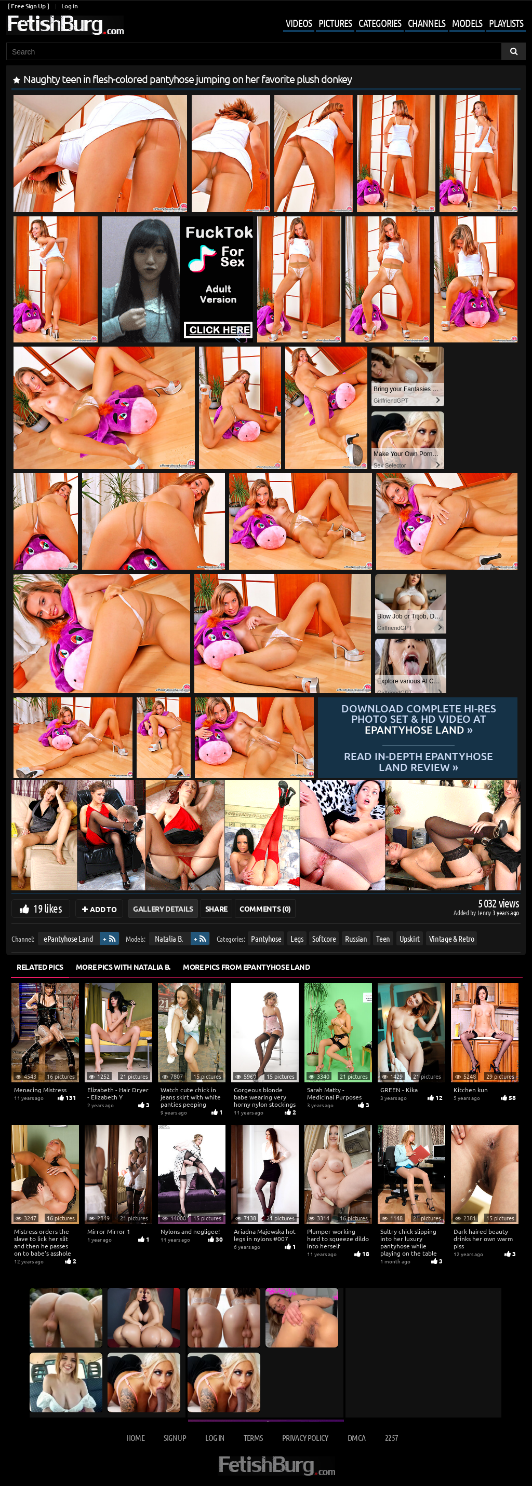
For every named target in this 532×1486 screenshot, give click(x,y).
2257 (391, 1437)
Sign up (174, 1437)
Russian (356, 938)
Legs (296, 938)
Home (135, 1437)
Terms (253, 1437)
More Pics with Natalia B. (123, 966)
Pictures (335, 23)
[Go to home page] (65, 25)
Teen (383, 938)
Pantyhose (266, 938)
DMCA (356, 1437)
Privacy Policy (305, 1437)
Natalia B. (169, 938)
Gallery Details (163, 908)
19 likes (47, 908)
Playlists (506, 23)
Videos (299, 23)
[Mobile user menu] (397, 24)
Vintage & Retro (451, 938)
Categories (379, 23)
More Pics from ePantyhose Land (246, 966)
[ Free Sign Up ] (28, 6)
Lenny (485, 912)
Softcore (324, 938)
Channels (426, 23)
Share (216, 908)
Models (467, 23)
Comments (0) (265, 908)
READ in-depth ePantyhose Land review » (418, 760)
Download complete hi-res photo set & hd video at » (417, 719)
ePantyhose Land (68, 938)
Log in (69, 6)
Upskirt (410, 938)
